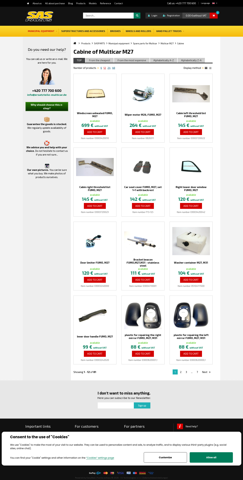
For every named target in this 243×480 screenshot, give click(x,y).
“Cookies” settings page (100, 457)
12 (104, 67)
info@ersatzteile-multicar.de (47, 94)
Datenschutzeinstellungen (155, 477)
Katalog (206, 68)
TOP (79, 60)
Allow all (211, 457)
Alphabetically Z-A (191, 60)
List (211, 68)
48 (113, 67)
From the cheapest (99, 60)
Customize (165, 457)
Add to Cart (94, 131)
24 (109, 67)
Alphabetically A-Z (163, 60)
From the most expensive (131, 60)
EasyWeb (91, 477)
